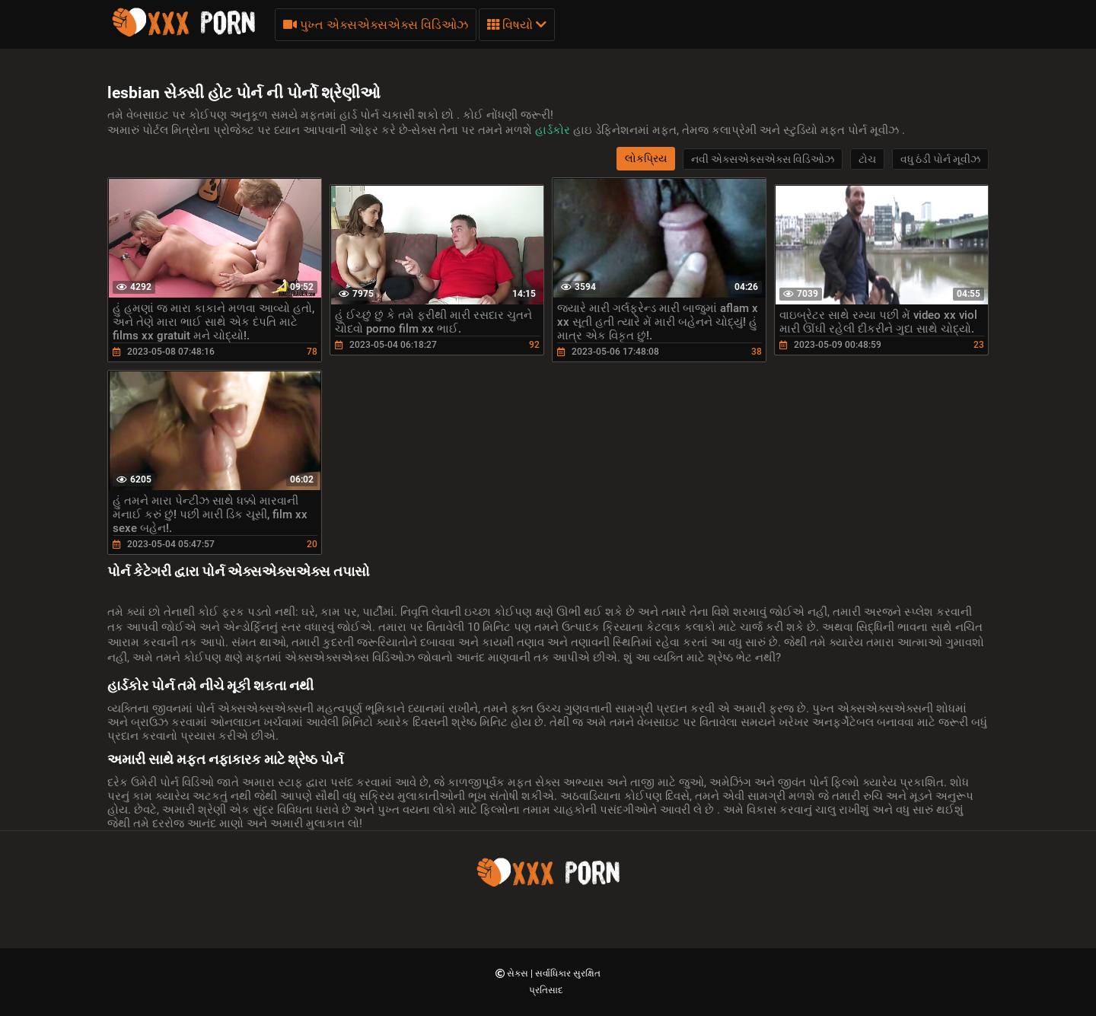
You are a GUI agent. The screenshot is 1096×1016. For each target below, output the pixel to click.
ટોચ (867, 159)
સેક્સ (518, 973)
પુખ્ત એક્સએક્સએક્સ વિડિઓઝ (375, 25)
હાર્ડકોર (554, 130)
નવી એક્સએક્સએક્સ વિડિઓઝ (762, 159)
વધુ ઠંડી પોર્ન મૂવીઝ (940, 159)
